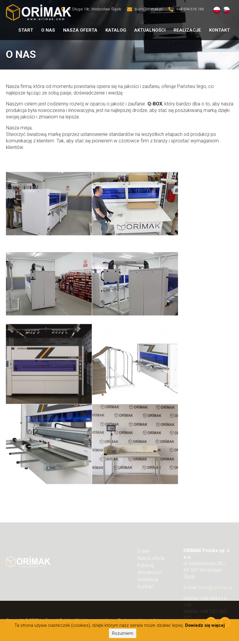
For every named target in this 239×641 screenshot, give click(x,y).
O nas (143, 553)
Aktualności (150, 30)
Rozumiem (122, 633)
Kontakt (219, 30)
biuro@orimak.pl (215, 590)
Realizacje (187, 30)
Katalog (115, 30)
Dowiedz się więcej (205, 625)
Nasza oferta (80, 30)
